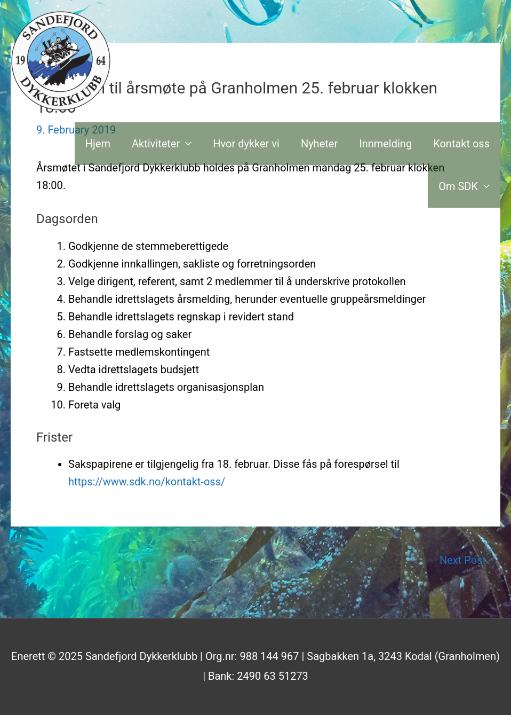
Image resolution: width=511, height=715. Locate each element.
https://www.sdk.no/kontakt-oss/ (146, 481)
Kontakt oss (461, 143)
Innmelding (385, 143)
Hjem (97, 143)
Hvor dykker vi (246, 143)
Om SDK (458, 186)
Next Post (469, 560)
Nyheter (319, 143)
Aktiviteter (156, 143)
